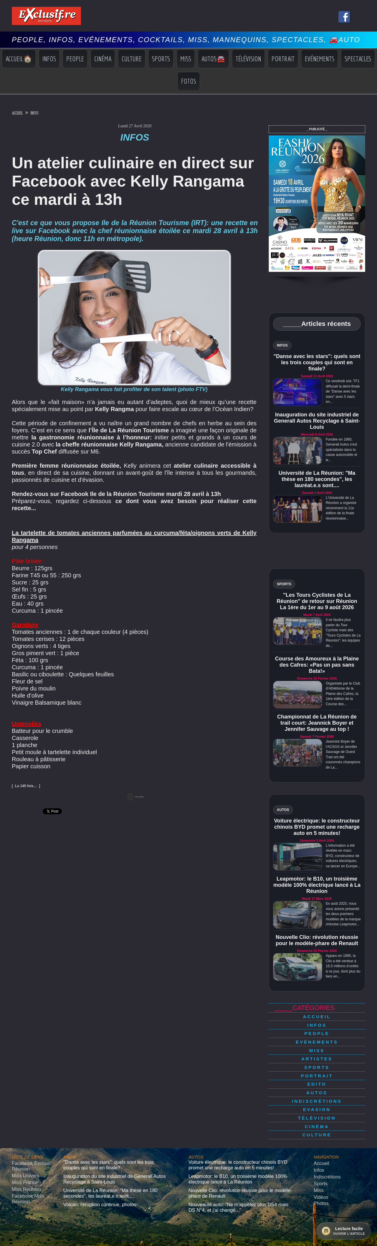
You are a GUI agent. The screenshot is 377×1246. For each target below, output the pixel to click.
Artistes (317, 1048)
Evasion (317, 1087)
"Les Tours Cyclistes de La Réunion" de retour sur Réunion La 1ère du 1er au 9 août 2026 (317, 601)
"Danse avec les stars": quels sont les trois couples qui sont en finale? (316, 362)
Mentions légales (188, 1220)
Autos (317, 1074)
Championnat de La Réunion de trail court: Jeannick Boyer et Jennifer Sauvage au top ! (317, 723)
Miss (185, 59)
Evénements (319, 59)
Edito (317, 1067)
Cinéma (102, 59)
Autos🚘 (213, 59)
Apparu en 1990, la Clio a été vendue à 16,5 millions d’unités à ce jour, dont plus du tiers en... (343, 966)
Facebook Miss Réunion (24, 1162)
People (75, 59)
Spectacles (358, 59)
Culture (132, 59)
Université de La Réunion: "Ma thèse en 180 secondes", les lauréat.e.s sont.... (317, 479)
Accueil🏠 (19, 59)
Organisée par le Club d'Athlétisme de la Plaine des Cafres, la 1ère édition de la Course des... (343, 693)
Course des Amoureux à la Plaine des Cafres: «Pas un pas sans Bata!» (317, 665)
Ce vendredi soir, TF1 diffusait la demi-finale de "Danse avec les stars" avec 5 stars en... (343, 391)
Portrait (283, 59)
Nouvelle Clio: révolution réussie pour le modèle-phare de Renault (317, 940)
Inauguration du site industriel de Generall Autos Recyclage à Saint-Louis (317, 421)
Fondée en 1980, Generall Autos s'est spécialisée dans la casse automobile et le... (341, 449)
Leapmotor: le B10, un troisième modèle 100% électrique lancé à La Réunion (317, 885)
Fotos (188, 81)
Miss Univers (23, 1143)
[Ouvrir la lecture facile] (343, 1231)
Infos (49, 59)
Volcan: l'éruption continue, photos (92, 1167)
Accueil (20, 112)
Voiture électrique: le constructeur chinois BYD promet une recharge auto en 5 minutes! (317, 827)
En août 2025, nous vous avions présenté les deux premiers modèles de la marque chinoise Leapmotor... (343, 913)
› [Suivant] (9, 1243)
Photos (319, 1166)
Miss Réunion (23, 1154)
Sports (161, 59)
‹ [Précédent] (3, 1243)
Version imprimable (135, 795)
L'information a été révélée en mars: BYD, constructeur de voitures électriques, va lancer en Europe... (343, 855)
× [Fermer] (3, 1237)
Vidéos (319, 1161)
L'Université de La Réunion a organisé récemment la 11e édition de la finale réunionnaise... (341, 508)
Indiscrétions (317, 1080)
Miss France (22, 1149)
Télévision (248, 59)
